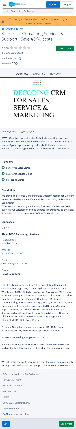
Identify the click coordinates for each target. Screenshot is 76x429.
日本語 (6, 397)
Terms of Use (9, 391)
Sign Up (53, 4)
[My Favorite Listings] (3, 5)
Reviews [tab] (55, 74)
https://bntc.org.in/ (12, 253)
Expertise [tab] (39, 74)
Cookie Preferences (12, 408)
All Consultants (12, 29)
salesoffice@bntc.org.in (14, 263)
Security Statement (12, 385)
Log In (67, 4)
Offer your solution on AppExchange (21, 374)
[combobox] (38, 11)
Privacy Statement (12, 379)
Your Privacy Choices (16, 414)
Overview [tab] (22, 74)
